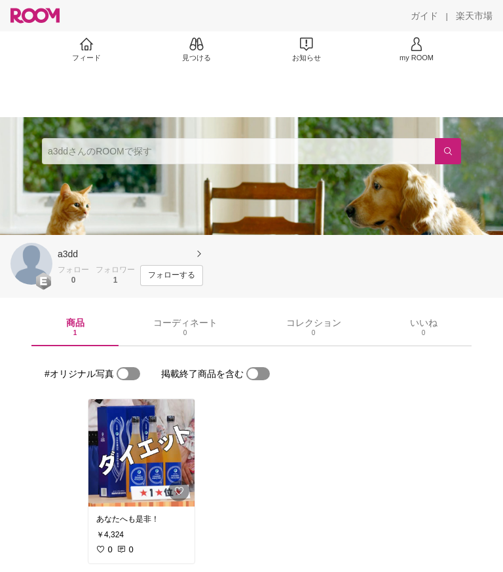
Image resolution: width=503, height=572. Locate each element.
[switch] (128, 373)
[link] (141, 453)
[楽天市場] (474, 16)
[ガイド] (424, 16)
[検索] (448, 151)
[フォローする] (171, 275)
